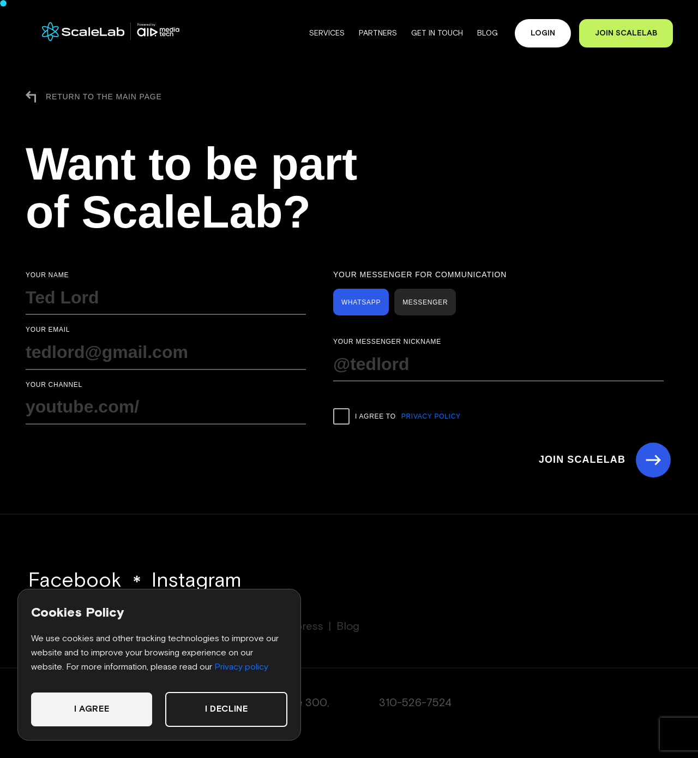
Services (326, 33)
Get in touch (436, 33)
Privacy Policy (431, 416)
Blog (486, 33)
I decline (226, 709)
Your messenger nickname (387, 341)
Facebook (75, 581)
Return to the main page (93, 97)
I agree (91, 709)
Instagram (197, 581)
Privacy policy (241, 667)
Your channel (54, 385)
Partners (377, 33)
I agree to (397, 416)
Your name (47, 275)
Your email (48, 329)
